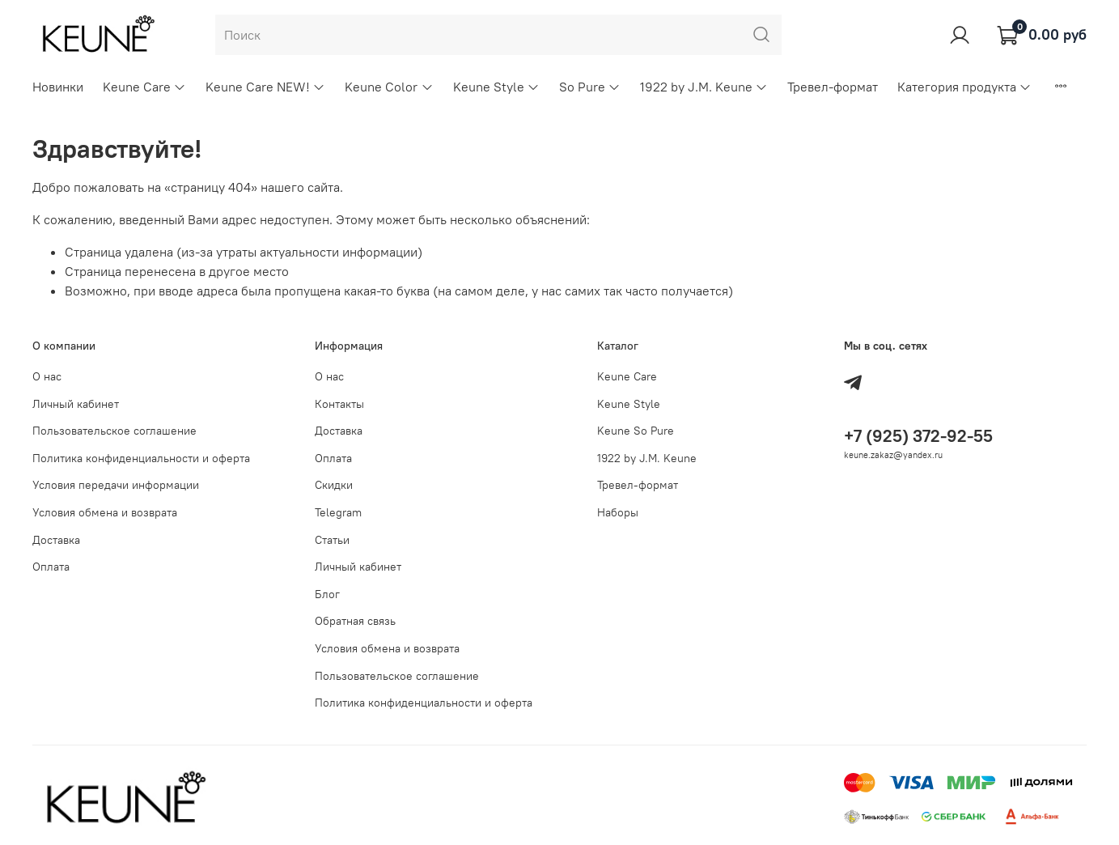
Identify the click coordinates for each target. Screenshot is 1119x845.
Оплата (51, 566)
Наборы (617, 512)
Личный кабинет (75, 404)
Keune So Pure (635, 430)
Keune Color (389, 87)
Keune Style (496, 87)
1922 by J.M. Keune (704, 87)
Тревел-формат (832, 87)
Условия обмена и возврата (104, 512)
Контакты (339, 404)
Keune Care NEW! (265, 87)
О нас (46, 376)
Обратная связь (355, 621)
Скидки (334, 485)
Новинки (57, 87)
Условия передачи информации (115, 485)
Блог (327, 594)
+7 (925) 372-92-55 (918, 436)
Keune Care (144, 87)
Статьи (332, 540)
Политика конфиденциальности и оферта (141, 458)
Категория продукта (964, 87)
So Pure (590, 87)
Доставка (56, 540)
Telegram (338, 512)
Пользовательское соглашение (114, 430)
